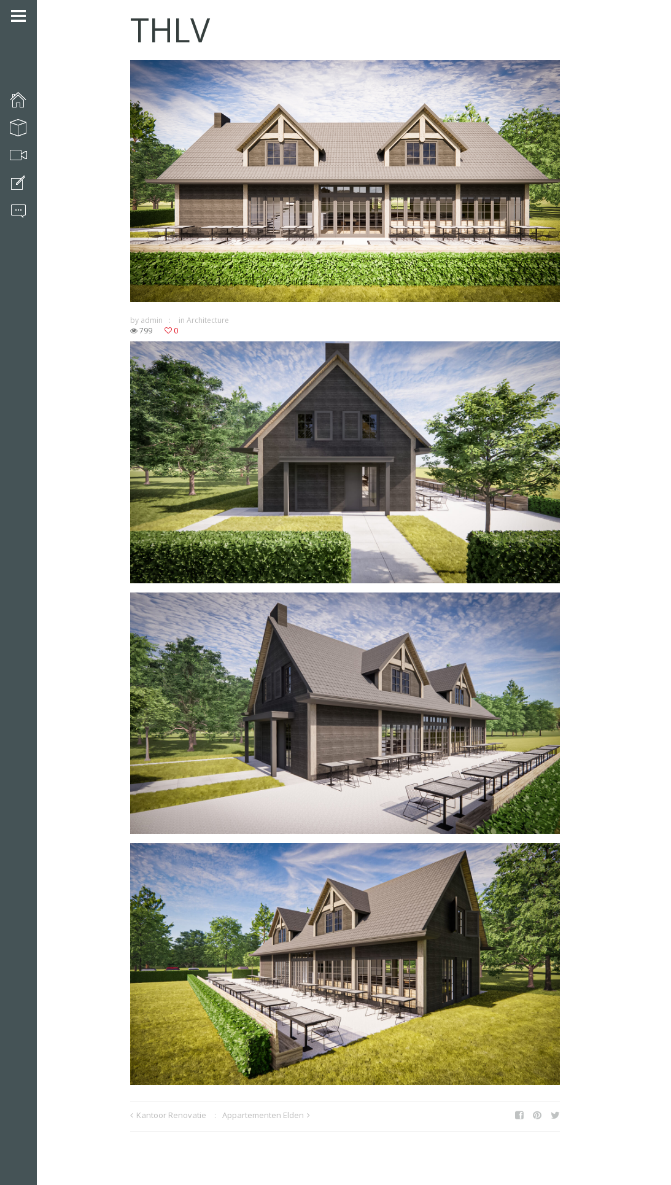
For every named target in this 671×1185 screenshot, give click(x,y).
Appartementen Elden (263, 1115)
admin (152, 320)
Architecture (208, 320)
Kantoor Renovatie (171, 1115)
